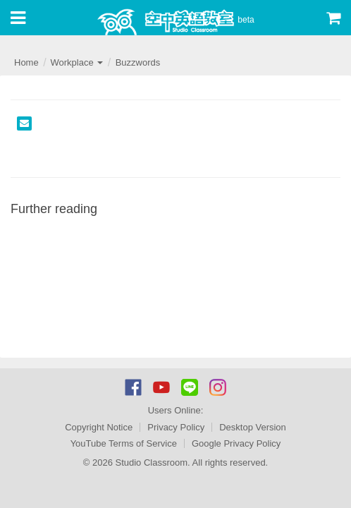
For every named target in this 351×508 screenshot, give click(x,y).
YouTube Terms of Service (123, 443)
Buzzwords (138, 62)
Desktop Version (252, 427)
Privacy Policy (175, 427)
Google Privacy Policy (236, 443)
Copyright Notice (99, 427)
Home (26, 62)
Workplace (76, 62)
